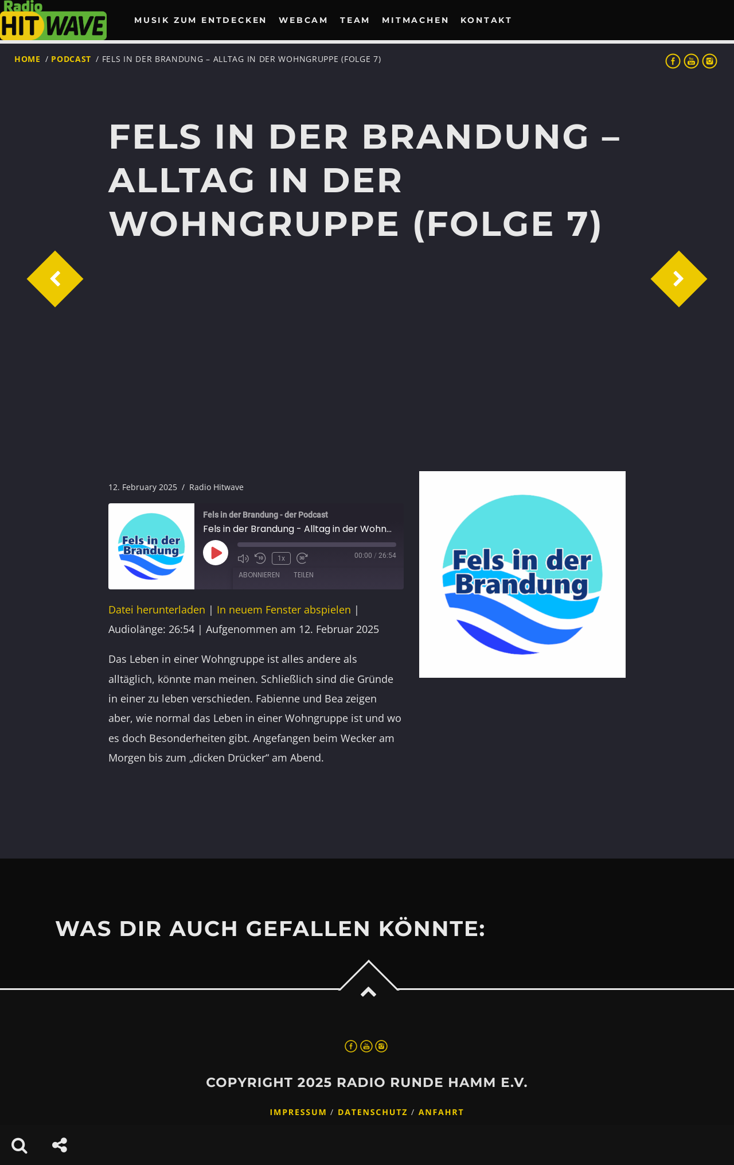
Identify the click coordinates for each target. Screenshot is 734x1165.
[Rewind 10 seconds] (260, 558)
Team (355, 20)
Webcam (304, 20)
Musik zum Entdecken (200, 20)
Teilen (304, 575)
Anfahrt (441, 1112)
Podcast (71, 58)
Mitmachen (415, 20)
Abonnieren (259, 575)
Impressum (298, 1112)
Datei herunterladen (156, 609)
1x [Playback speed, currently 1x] (281, 558)
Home (27, 58)
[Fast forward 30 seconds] (302, 558)
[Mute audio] (243, 558)
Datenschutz (373, 1112)
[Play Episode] (215, 552)
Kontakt (486, 20)
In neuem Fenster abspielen (284, 609)
